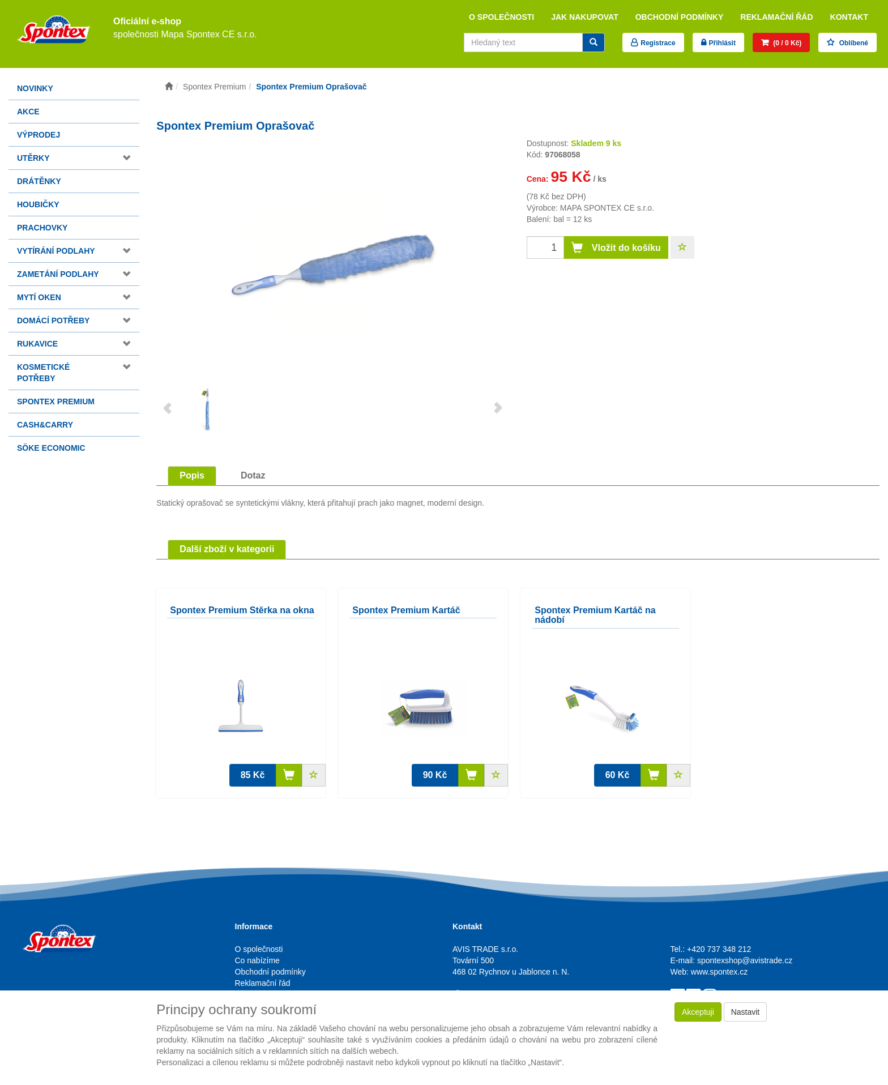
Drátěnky (39, 181)
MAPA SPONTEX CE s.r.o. (607, 207)
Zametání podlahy (58, 274)
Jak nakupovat (584, 17)
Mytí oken (39, 297)
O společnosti (501, 17)
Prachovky (42, 227)
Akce (28, 111)
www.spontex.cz (719, 971)
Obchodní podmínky (679, 17)
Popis (192, 475)
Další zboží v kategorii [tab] (227, 549)
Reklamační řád (776, 17)
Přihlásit (722, 43)
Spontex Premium (56, 401)
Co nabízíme (257, 960)
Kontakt (849, 17)
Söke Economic (51, 447)
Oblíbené (852, 43)
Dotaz (253, 475)
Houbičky (38, 204)
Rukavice (37, 343)
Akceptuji (698, 1011)
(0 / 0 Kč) (786, 43)
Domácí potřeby (53, 320)
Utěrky (33, 158)
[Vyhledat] (593, 42)
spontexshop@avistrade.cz (744, 960)
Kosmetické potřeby (43, 372)
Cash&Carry (45, 424)
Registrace (658, 43)
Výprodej (38, 134)
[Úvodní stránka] (169, 86)
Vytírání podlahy (56, 250)
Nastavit (745, 1011)
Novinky (35, 88)
